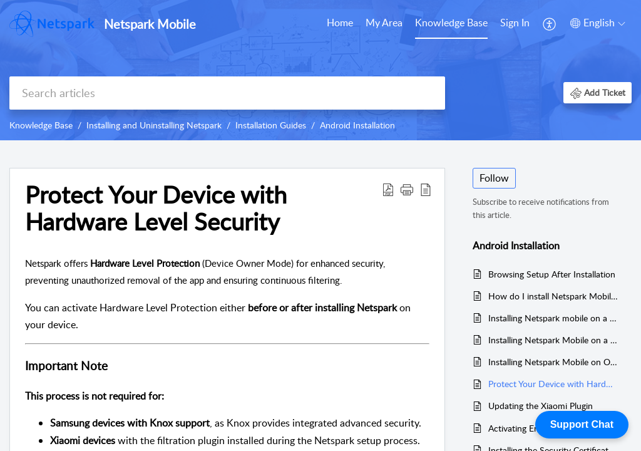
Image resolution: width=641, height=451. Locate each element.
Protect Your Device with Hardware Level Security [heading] (156, 208)
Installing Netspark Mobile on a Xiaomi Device (553, 340)
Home (340, 22)
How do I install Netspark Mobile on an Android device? (553, 296)
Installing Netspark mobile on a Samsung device (553, 318)
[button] (550, 23)
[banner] (320, 70)
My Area (384, 22)
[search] (227, 93)
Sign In (515, 22)
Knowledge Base (451, 22)
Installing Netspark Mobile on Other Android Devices (553, 362)
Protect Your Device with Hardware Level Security (553, 384)
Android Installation (357, 125)
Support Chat (581, 424)
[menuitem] (340, 24)
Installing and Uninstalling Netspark (154, 125)
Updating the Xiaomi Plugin (540, 406)
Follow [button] (494, 178)
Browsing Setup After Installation (551, 274)
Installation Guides (270, 125)
